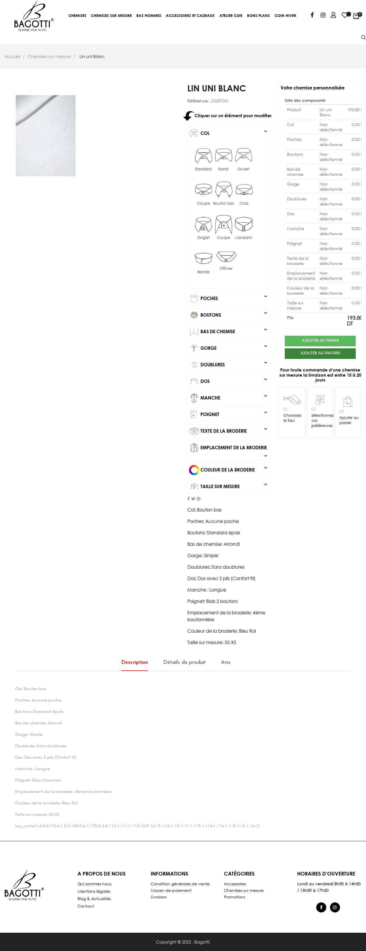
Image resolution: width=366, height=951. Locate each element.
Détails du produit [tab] (184, 662)
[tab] (229, 133)
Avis (225, 662)
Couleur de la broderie (228, 470)
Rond (223, 169)
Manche (228, 398)
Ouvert (243, 169)
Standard (203, 169)
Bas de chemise (228, 332)
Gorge (228, 348)
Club (244, 203)
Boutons (228, 315)
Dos (228, 381)
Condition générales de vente (180, 883)
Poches (228, 298)
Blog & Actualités (94, 898)
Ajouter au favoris (320, 354)
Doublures (228, 365)
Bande (203, 271)
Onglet (203, 237)
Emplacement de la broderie (228, 448)
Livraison (159, 897)
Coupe (203, 203)
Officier (226, 268)
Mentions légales (93, 891)
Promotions (234, 897)
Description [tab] (134, 662)
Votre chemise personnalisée (313, 87)
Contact (85, 906)
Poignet (228, 414)
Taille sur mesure (228, 487)
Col (228, 133)
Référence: (198, 100)
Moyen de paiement (171, 890)
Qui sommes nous (94, 883)
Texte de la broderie (228, 431)
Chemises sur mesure (244, 890)
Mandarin (243, 237)
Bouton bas (223, 203)
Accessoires (235, 883)
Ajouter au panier (320, 341)
